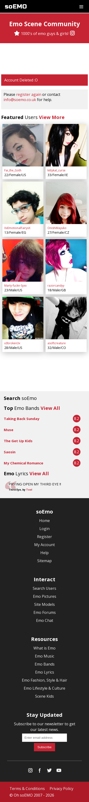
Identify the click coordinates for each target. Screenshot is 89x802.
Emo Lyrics (44, 672)
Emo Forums (44, 612)
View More (52, 117)
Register (44, 536)
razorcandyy (55, 286)
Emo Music (44, 656)
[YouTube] (59, 771)
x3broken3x (12, 343)
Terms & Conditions (27, 788)
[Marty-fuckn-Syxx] (22, 260)
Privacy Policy (61, 788)
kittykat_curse (56, 170)
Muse (8, 429)
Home (44, 520)
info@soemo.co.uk (20, 99)
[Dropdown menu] (81, 6)
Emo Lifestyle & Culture (44, 688)
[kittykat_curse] (66, 145)
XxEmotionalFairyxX (17, 228)
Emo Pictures (44, 596)
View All (50, 408)
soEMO (16, 6)
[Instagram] (72, 33)
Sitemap (44, 560)
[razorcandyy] (66, 260)
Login (44, 528)
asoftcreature (56, 343)
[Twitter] (49, 771)
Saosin (9, 452)
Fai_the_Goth (12, 170)
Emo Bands (45, 664)
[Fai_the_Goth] (22, 145)
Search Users (44, 588)
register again (28, 94)
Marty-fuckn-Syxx (15, 286)
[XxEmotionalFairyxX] (22, 203)
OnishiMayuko (56, 228)
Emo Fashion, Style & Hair (44, 680)
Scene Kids (44, 696)
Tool (29, 489)
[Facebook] (40, 771)
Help (44, 552)
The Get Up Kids (18, 440)
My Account (44, 544)
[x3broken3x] (22, 318)
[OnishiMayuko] (66, 203)
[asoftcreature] (66, 318)
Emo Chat (44, 620)
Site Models (44, 604)
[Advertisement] (44, 59)
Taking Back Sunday (21, 418)
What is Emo (44, 648)
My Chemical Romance (23, 463)
